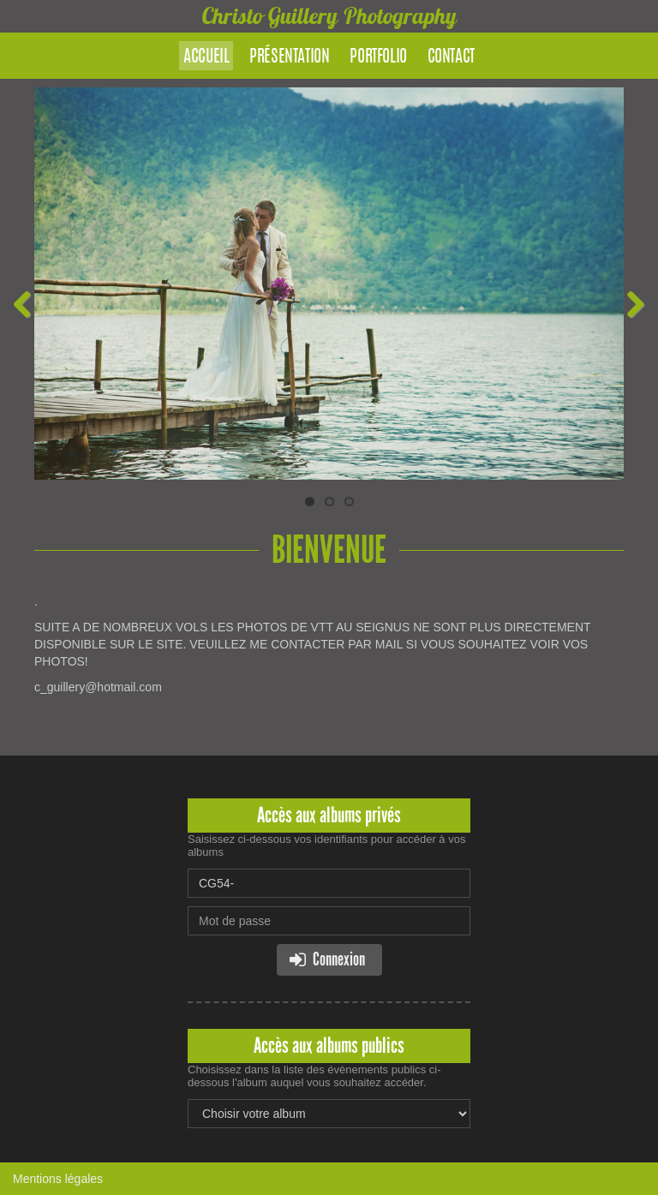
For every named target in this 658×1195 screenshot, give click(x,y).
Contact (451, 57)
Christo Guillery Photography (329, 16)
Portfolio (378, 57)
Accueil (206, 57)
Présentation (289, 57)
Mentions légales (58, 1179)
